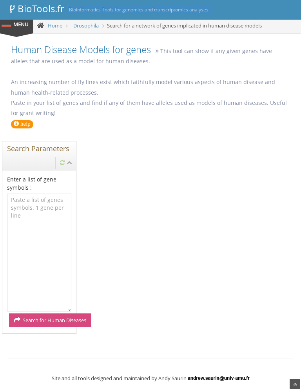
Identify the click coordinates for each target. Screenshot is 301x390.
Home (55, 25)
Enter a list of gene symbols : (31, 183)
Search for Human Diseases (50, 320)
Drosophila (86, 25)
